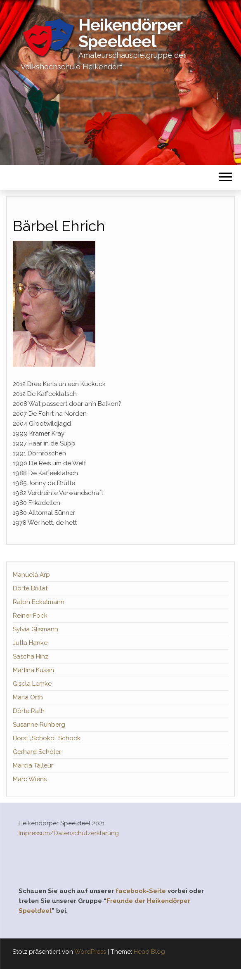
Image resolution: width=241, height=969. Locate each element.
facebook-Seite (141, 891)
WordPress (90, 951)
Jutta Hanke (30, 643)
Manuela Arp (31, 574)
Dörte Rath (29, 711)
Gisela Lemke (32, 683)
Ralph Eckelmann (38, 602)
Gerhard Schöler (37, 752)
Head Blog (149, 951)
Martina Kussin (33, 670)
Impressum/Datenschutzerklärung (69, 833)
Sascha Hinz (30, 656)
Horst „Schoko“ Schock (46, 738)
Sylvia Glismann (35, 629)
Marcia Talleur (33, 765)
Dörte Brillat (30, 588)
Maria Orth (28, 697)
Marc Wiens (30, 779)
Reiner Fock (30, 615)
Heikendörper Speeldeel (130, 33)
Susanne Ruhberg (39, 724)
